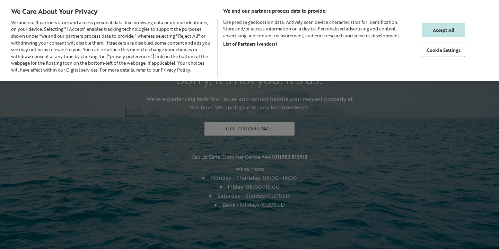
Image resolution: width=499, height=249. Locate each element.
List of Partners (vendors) (250, 44)
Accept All (443, 30)
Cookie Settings (444, 50)
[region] (249, 40)
